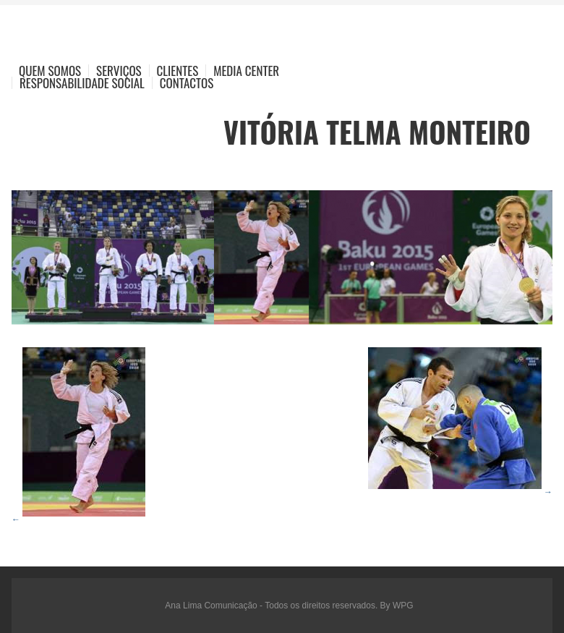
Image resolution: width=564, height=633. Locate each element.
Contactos (186, 83)
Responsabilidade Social (82, 83)
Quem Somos (50, 70)
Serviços (119, 70)
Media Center (246, 70)
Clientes (178, 70)
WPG (403, 605)
